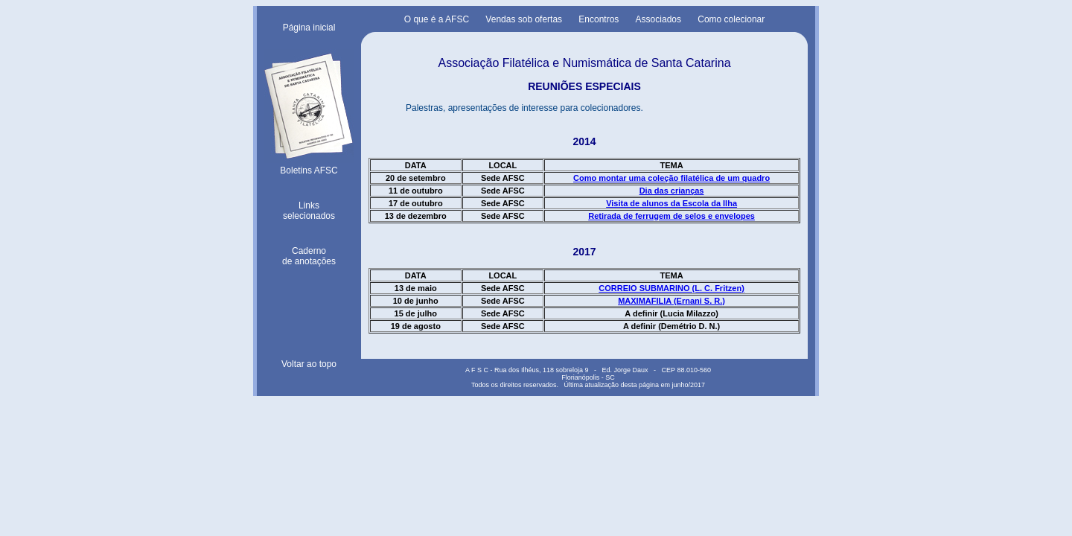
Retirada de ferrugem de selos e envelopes (671, 215)
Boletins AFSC (309, 165)
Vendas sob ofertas (523, 19)
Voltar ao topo (308, 364)
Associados (658, 19)
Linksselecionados (309, 210)
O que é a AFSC (436, 19)
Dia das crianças (671, 190)
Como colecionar (731, 19)
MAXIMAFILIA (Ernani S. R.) (671, 300)
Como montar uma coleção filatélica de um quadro (671, 177)
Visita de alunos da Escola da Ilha (671, 203)
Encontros (598, 19)
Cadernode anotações (309, 256)
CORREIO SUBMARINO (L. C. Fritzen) (671, 288)
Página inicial (309, 27)
